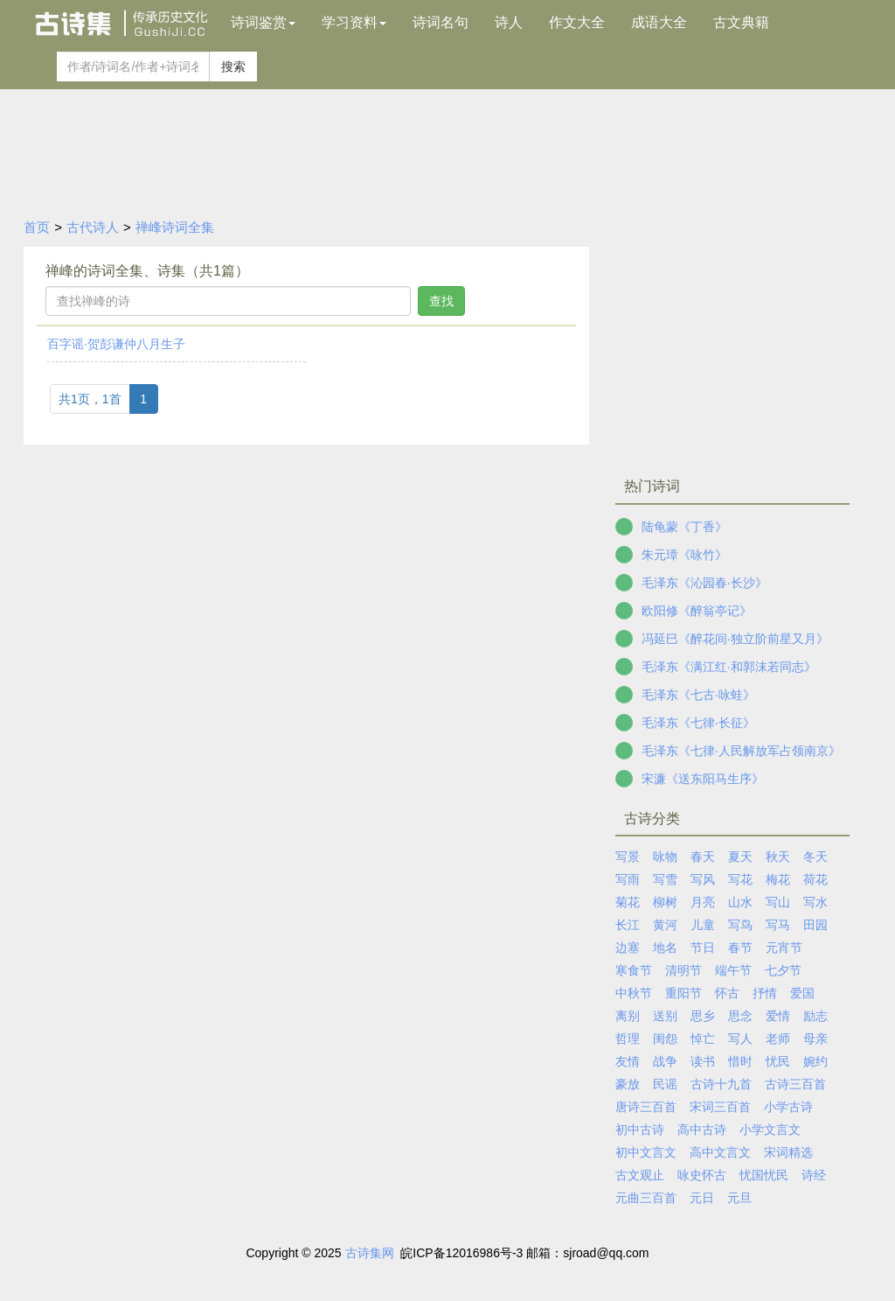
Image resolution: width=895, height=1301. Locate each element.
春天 (702, 857)
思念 (740, 1016)
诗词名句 (440, 22)
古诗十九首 (721, 1084)
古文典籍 (741, 22)
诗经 (813, 1175)
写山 (778, 902)
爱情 (778, 1016)
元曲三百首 (645, 1198)
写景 (627, 857)
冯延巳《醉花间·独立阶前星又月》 (735, 639)
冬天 (815, 857)
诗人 (509, 22)
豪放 (627, 1084)
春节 (740, 948)
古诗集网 (369, 1253)
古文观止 (639, 1175)
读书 (702, 1061)
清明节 (683, 970)
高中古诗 (701, 1130)
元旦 (739, 1198)
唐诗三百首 (645, 1107)
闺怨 (665, 1039)
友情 (627, 1061)
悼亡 (702, 1039)
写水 (815, 902)
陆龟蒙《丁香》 (684, 527)
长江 (627, 925)
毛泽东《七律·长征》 (698, 723)
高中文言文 (720, 1152)
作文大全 (577, 22)
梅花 (778, 879)
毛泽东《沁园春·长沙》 (704, 583)
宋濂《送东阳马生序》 (703, 779)
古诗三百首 (795, 1084)
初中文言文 (645, 1152)
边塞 (627, 948)
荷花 (815, 879)
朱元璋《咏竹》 (684, 555)
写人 (740, 1039)
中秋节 (633, 993)
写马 (778, 925)
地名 (665, 948)
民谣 (665, 1084)
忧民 (778, 1061)
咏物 (665, 857)
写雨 (627, 879)
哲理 (627, 1039)
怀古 (727, 993)
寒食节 (633, 970)
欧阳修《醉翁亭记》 (697, 611)
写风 (702, 879)
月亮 (702, 902)
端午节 (733, 970)
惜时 (740, 1061)
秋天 (778, 857)
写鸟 (740, 925)
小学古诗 (788, 1107)
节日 (702, 948)
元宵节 (784, 948)
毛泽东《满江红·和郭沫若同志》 (729, 667)
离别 (627, 1016)
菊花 (627, 902)
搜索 (233, 66)
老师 (778, 1039)
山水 (740, 902)
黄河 (665, 925)
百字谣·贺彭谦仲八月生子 (116, 344)
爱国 (802, 993)
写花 (740, 879)
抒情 (765, 993)
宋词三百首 (720, 1107)
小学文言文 (770, 1130)
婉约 (815, 1061)
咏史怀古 (701, 1175)
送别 (665, 1016)
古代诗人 (92, 227)
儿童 (702, 925)
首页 (37, 227)
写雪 (665, 879)
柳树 (665, 902)
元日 (702, 1198)
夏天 (740, 857)
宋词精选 (788, 1152)
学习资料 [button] (354, 22)
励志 (815, 1016)
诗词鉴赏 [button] (263, 22)
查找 (441, 301)
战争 (665, 1061)
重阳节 (683, 993)
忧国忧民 (763, 1175)
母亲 (815, 1039)
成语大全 (659, 22)
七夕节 (783, 970)
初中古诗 (639, 1130)
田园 (815, 925)
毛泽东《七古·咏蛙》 (698, 695)
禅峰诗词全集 (174, 227)
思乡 (702, 1016)
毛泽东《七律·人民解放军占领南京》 (741, 751)
